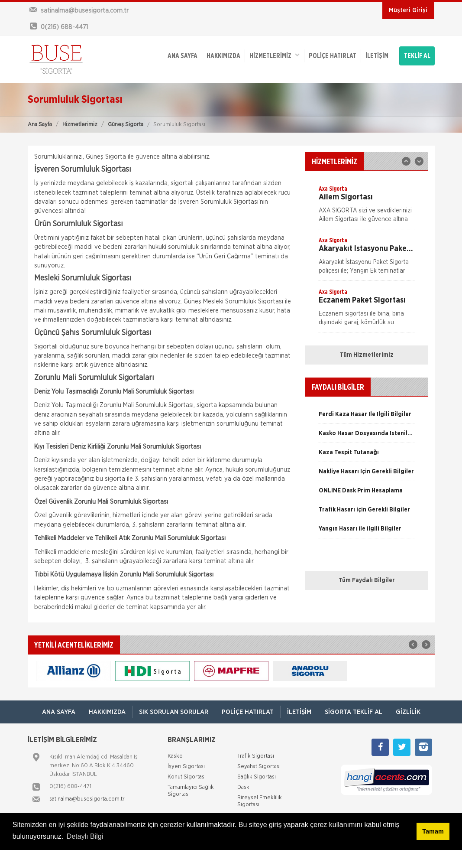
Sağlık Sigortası (256, 777)
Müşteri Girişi (408, 10)
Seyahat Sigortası (259, 766)
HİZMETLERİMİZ (274, 55)
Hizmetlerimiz (79, 124)
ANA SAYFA (182, 55)
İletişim (376, 55)
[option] (366, 206)
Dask (243, 787)
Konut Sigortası (187, 777)
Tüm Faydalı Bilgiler (367, 580)
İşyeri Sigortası (186, 766)
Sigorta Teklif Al (353, 712)
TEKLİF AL (417, 55)
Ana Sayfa (40, 124)
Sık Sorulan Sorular (173, 712)
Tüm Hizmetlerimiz (367, 355)
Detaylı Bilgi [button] (85, 836)
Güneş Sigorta (125, 124)
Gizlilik (408, 712)
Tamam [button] (432, 831)
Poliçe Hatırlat (332, 55)
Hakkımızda (223, 55)
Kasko (175, 756)
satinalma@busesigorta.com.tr (87, 799)
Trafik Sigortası (255, 756)
